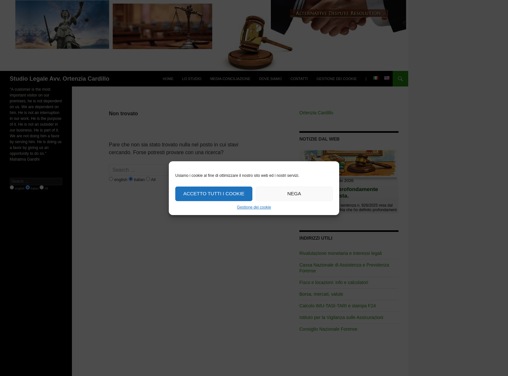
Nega (294, 193)
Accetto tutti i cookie (214, 193)
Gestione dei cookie (254, 207)
